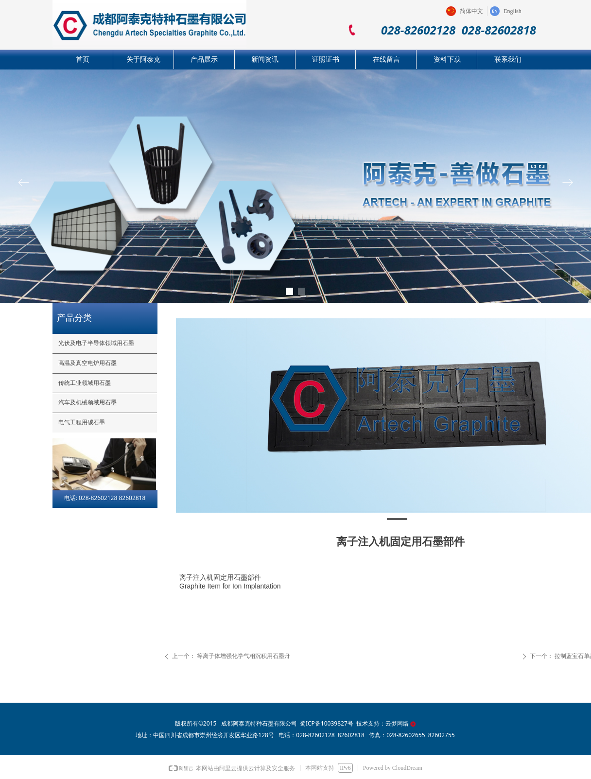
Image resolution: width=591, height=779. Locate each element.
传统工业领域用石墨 (84, 383)
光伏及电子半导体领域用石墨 (96, 343)
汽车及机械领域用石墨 (87, 402)
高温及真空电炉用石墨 (87, 363)
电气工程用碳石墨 (81, 422)
